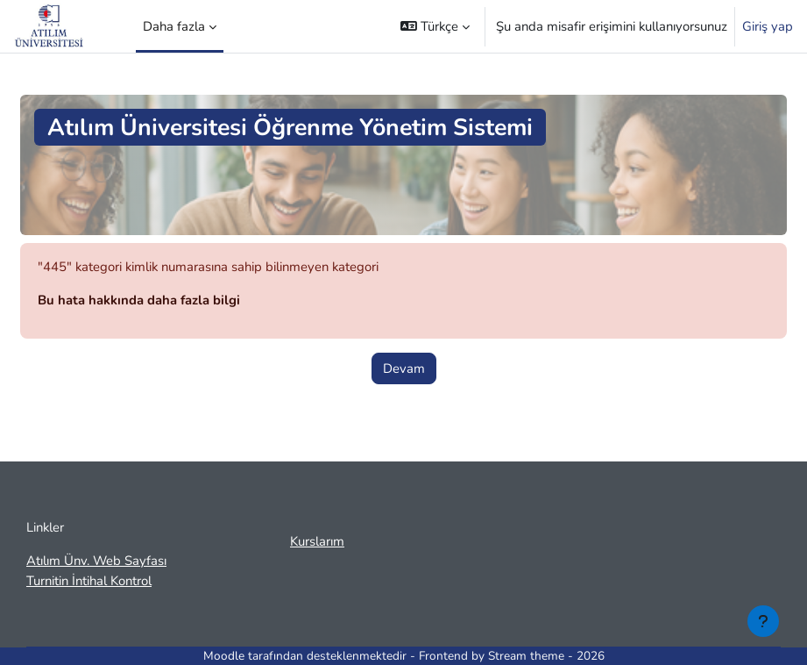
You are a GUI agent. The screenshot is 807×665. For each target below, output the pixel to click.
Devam (404, 368)
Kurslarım (317, 541)
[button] (435, 26)
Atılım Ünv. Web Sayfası (96, 560)
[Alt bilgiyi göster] (763, 621)
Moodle (223, 655)
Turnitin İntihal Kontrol (89, 581)
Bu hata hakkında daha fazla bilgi (139, 300)
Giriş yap (767, 26)
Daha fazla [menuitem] (174, 26)
